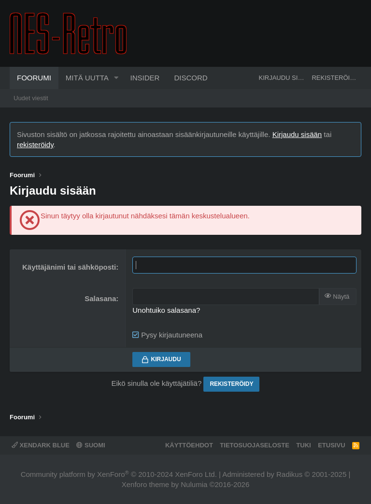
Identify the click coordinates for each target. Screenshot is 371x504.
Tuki (303, 445)
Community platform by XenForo (119, 474)
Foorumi (34, 78)
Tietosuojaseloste (254, 445)
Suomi (90, 445)
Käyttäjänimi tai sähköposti (69, 267)
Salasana (100, 298)
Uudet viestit (31, 98)
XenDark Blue (41, 445)
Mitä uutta (87, 78)
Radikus (289, 474)
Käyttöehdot (189, 445)
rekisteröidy (35, 144)
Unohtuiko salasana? (166, 310)
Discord (190, 78)
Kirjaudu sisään (297, 134)
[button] (116, 78)
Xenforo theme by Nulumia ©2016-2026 (186, 484)
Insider (145, 78)
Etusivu (331, 445)
